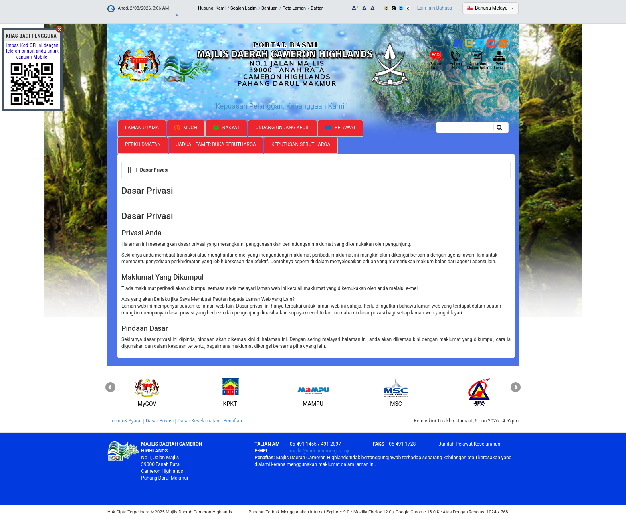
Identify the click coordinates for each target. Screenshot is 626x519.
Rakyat (226, 127)
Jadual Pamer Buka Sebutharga (216, 144)
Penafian (232, 421)
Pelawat (340, 128)
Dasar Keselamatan (198, 421)
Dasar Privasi (160, 421)
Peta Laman (294, 8)
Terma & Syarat (125, 421)
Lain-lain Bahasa (434, 8)
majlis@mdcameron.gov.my (319, 451)
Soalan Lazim (243, 8)
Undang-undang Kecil (282, 127)
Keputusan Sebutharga (300, 144)
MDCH (185, 127)
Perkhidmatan (143, 144)
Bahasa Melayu (491, 8)
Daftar (317, 8)
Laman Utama (142, 127)
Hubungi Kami (212, 8)
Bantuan (269, 8)
